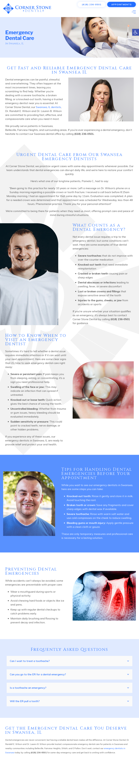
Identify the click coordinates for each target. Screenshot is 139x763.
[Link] (27, 8)
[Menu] (134, 12)
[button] (135, 32)
